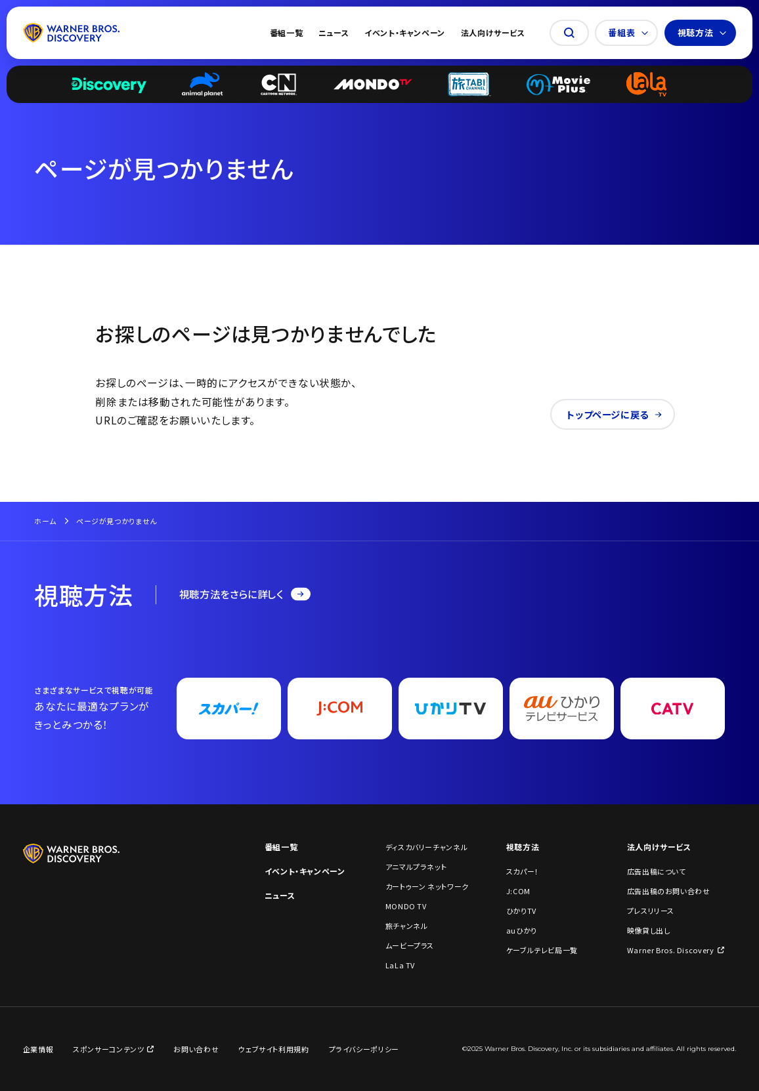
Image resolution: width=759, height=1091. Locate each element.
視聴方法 (702, 32)
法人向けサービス (493, 32)
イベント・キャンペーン (404, 32)
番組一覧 (286, 32)
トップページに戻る (614, 414)
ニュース (333, 32)
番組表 (628, 32)
